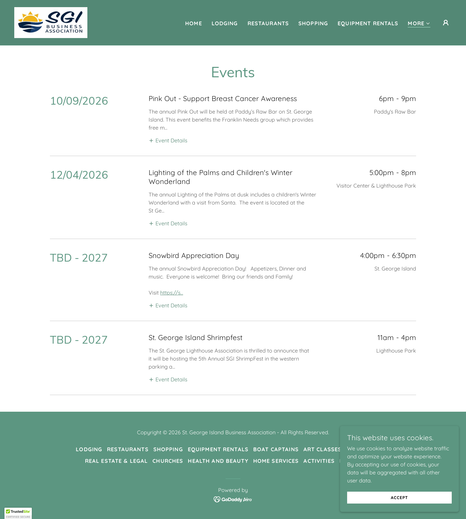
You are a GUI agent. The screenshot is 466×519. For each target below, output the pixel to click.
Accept (399, 497)
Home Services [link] (276, 460)
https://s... (171, 292)
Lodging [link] (225, 23)
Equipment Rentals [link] (368, 23)
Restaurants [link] (268, 23)
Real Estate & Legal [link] (116, 460)
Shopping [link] (313, 23)
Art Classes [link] (322, 449)
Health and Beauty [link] (218, 460)
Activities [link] (318, 460)
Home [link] (193, 23)
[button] (419, 23)
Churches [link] (167, 460)
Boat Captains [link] (276, 449)
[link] (50, 22)
